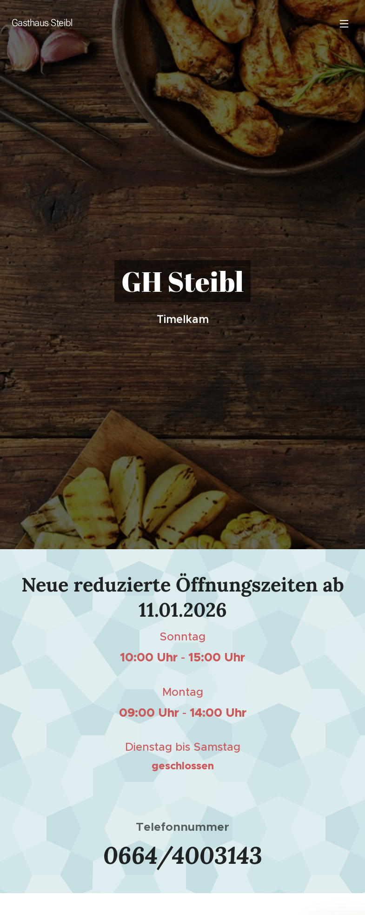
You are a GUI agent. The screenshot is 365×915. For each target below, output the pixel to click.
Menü (344, 23)
